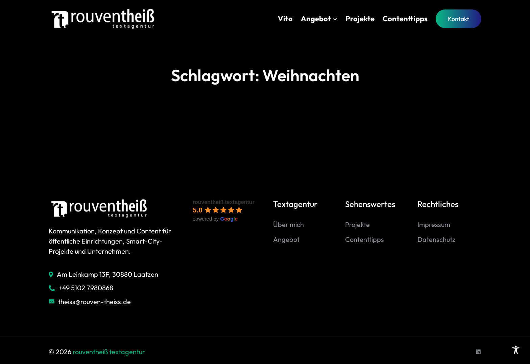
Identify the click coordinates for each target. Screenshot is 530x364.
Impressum (433, 224)
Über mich (288, 224)
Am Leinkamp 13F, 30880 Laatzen (107, 274)
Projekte (357, 224)
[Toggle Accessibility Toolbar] (516, 350)
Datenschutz (436, 239)
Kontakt (458, 19)
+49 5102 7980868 (85, 287)
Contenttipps (364, 239)
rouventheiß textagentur (224, 202)
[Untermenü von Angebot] (335, 19)
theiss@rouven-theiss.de (94, 301)
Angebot (286, 239)
